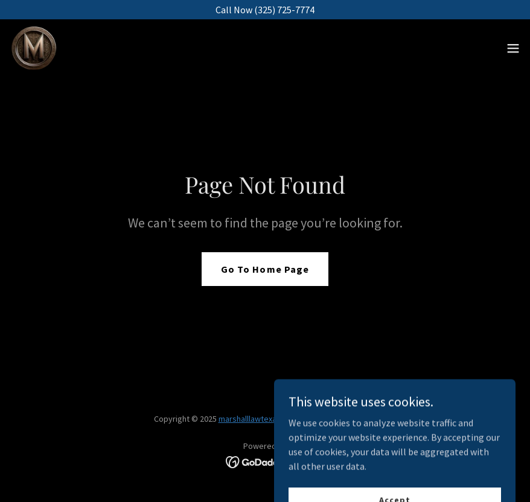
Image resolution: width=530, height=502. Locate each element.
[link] (34, 48)
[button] (513, 48)
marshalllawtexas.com (258, 418)
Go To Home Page (264, 269)
